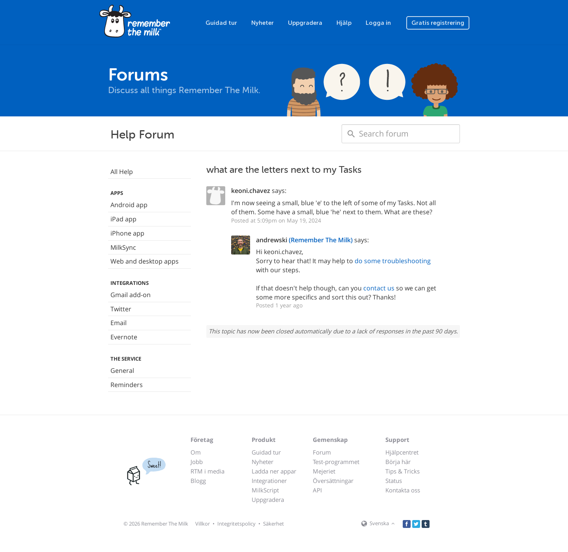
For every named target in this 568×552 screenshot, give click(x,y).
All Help (121, 171)
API (317, 490)
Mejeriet (324, 471)
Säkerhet (273, 523)
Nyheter (262, 22)
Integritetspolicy (236, 523)
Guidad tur (221, 22)
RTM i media (207, 471)
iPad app (123, 219)
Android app (129, 204)
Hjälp (343, 22)
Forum (322, 452)
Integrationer (269, 481)
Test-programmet (336, 462)
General (122, 370)
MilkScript (265, 490)
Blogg (198, 481)
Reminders (126, 384)
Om (196, 452)
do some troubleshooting (393, 260)
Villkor (202, 523)
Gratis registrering (437, 22)
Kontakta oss (402, 490)
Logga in (378, 22)
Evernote (123, 337)
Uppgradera (305, 22)
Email (118, 322)
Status (393, 481)
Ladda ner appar (274, 471)
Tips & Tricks (402, 471)
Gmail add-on (130, 294)
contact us (378, 288)
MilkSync (123, 247)
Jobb (197, 462)
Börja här (398, 462)
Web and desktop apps (144, 261)
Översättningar (333, 481)
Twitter (120, 309)
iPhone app (127, 233)
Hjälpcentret (402, 452)
